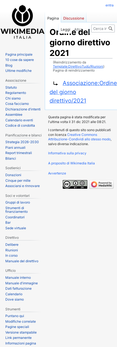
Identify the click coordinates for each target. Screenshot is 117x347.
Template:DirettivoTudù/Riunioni (78, 67)
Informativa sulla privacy (67, 153)
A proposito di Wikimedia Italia (71, 163)
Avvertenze (57, 173)
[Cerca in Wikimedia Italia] (103, 28)
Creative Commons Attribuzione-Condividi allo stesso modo (79, 137)
